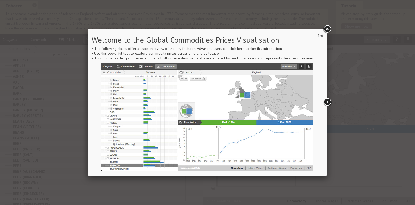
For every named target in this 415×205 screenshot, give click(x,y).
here (241, 48)
